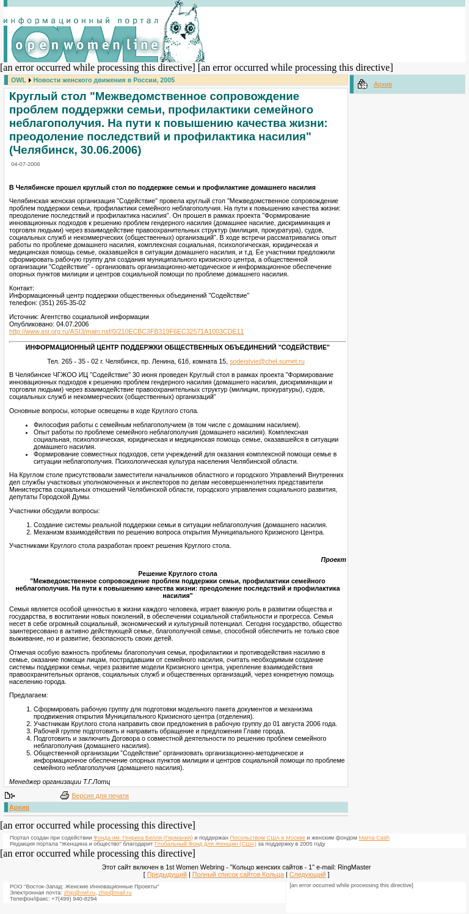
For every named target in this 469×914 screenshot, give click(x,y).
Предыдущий (167, 874)
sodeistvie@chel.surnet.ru (267, 361)
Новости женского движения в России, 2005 (104, 80)
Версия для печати (100, 795)
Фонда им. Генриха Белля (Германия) (143, 838)
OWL (18, 80)
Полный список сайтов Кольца (238, 874)
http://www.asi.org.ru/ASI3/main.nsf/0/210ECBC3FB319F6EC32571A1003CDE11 (126, 331)
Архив (19, 807)
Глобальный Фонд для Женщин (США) (205, 844)
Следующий (307, 874)
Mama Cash (374, 838)
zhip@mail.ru (115, 893)
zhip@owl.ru (79, 893)
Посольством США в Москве (267, 838)
